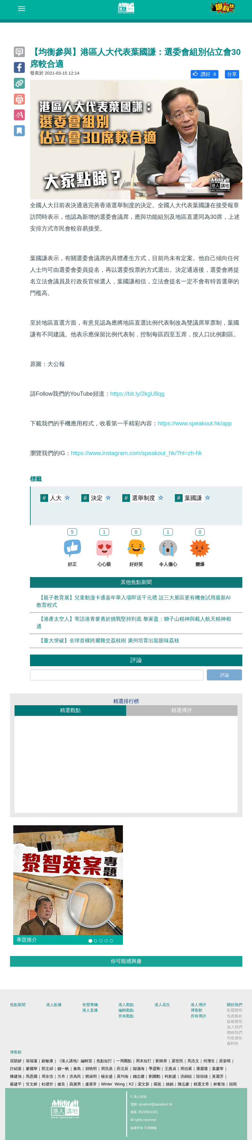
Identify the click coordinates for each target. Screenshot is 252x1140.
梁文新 (143, 1084)
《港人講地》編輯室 (74, 1061)
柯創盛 (170, 1076)
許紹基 (16, 1068)
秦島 (77, 1068)
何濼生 (209, 1061)
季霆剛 (154, 1068)
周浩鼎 (107, 1068)
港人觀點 (126, 1005)
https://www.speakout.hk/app (195, 423)
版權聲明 (234, 1021)
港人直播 (90, 1010)
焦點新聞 (17, 1005)
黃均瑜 (122, 1076)
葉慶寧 (218, 1068)
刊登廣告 (234, 1038)
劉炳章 (161, 1061)
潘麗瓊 (202, 1068)
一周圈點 (124, 1061)
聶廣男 (75, 1084)
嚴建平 (16, 1084)
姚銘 (170, 1084)
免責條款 (234, 1016)
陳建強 (16, 1076)
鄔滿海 (139, 1068)
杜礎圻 (47, 1084)
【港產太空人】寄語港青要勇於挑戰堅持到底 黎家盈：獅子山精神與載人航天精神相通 (133, 622)
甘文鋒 (31, 1084)
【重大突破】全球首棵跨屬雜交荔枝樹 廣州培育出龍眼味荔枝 (108, 640)
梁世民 (177, 1061)
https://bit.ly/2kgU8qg (137, 394)
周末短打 (143, 1061)
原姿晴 (225, 1061)
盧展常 (91, 1084)
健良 (61, 1084)
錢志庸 (139, 1076)
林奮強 (219, 1084)
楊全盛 (107, 1076)
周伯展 (186, 1068)
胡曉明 (91, 1068)
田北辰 (122, 1068)
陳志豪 (183, 1084)
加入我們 (234, 1027)
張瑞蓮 (31, 1061)
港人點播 (54, 1005)
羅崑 (157, 1084)
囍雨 (233, 1084)
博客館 (196, 1010)
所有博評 (198, 1016)
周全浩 (47, 1076)
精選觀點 (70, 710)
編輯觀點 (126, 1010)
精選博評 (181, 710)
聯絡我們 (234, 1032)
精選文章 (201, 1084)
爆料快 (232, 1043)
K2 (131, 1084)
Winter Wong (113, 1084)
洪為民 (75, 1076)
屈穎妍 (16, 1061)
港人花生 (162, 1005)
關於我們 (234, 1005)
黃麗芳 (218, 1076)
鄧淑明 (91, 1076)
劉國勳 (154, 1076)
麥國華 (31, 1068)
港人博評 (198, 1005)
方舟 (61, 1076)
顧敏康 (47, 1061)
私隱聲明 (234, 1010)
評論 (224, 674)
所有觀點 (126, 1016)
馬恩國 (31, 1076)
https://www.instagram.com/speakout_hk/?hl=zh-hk (136, 453)
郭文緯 (47, 1068)
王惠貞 (170, 1068)
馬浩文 (193, 1061)
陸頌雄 (202, 1076)
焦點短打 (104, 1061)
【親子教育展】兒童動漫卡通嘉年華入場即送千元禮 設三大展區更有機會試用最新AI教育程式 (133, 601)
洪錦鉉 (186, 1076)
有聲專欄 (90, 1005)
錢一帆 (63, 1068)
